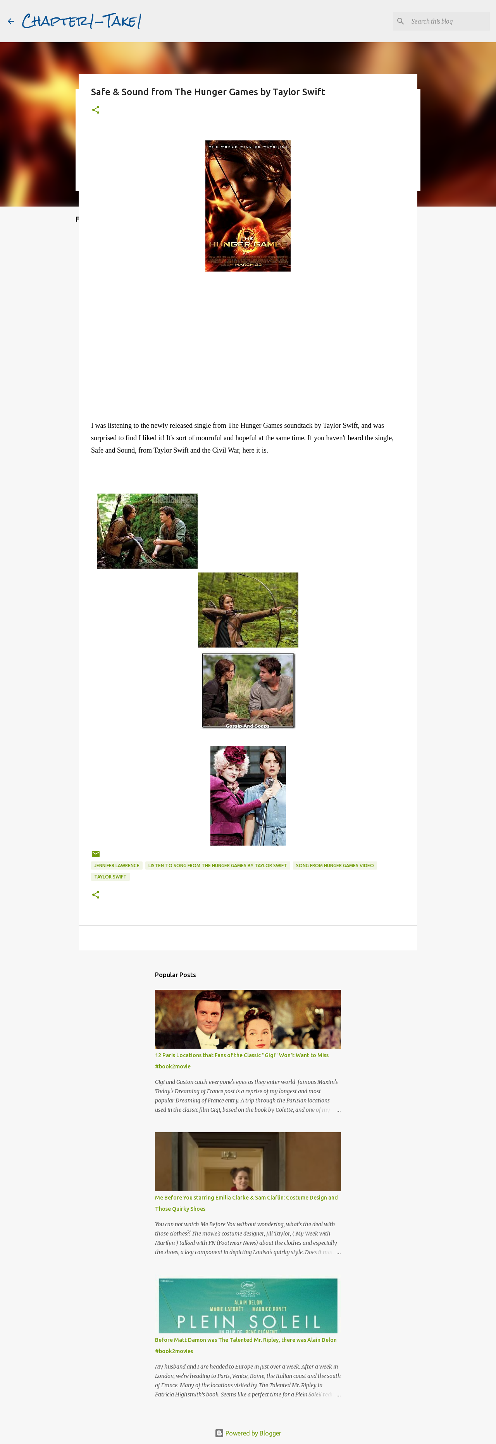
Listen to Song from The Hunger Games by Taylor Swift (217, 865)
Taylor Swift (110, 876)
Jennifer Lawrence (117, 865)
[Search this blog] (449, 21)
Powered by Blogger (248, 1433)
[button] (95, 110)
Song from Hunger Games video (335, 865)
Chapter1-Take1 (82, 21)
